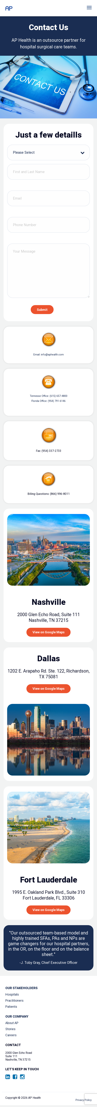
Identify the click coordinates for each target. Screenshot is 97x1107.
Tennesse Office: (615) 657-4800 (48, 397)
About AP (11, 1026)
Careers (11, 1038)
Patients (11, 1010)
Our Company (16, 1020)
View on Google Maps (48, 636)
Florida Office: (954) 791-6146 (48, 403)
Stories (10, 1032)
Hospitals (12, 998)
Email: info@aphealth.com (48, 355)
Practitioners (14, 1004)
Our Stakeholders (21, 991)
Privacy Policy (83, 1101)
